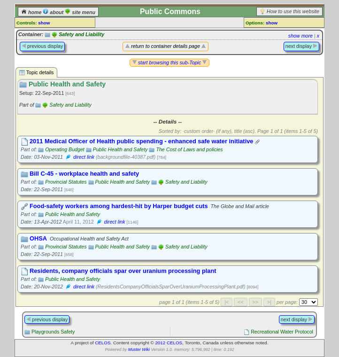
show (44, 22)
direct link (83, 157)
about (54, 12)
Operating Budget (65, 149)
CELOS (102, 342)
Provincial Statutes (65, 182)
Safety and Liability (81, 34)
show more (300, 36)
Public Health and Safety (120, 149)
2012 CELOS (168, 342)
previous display (42, 46)
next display (301, 46)
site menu (80, 12)
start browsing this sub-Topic (169, 62)
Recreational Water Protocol (282, 331)
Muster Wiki (139, 349)
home (32, 12)
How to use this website (293, 11)
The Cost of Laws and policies (189, 149)
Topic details (36, 73)
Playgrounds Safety (53, 331)
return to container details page (165, 46)
